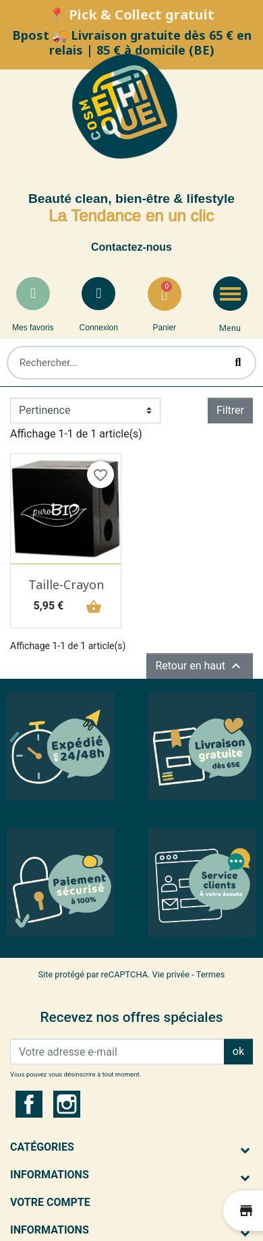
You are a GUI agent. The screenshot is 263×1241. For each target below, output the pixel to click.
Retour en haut (199, 666)
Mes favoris (32, 327)
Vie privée (171, 974)
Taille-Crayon (66, 584)
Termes (210, 974)
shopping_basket (92, 606)
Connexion (99, 327)
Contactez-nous (131, 247)
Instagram (66, 1104)
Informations (49, 1174)
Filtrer (230, 410)
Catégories (42, 1147)
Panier (164, 327)
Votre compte (50, 1202)
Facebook (29, 1104)
